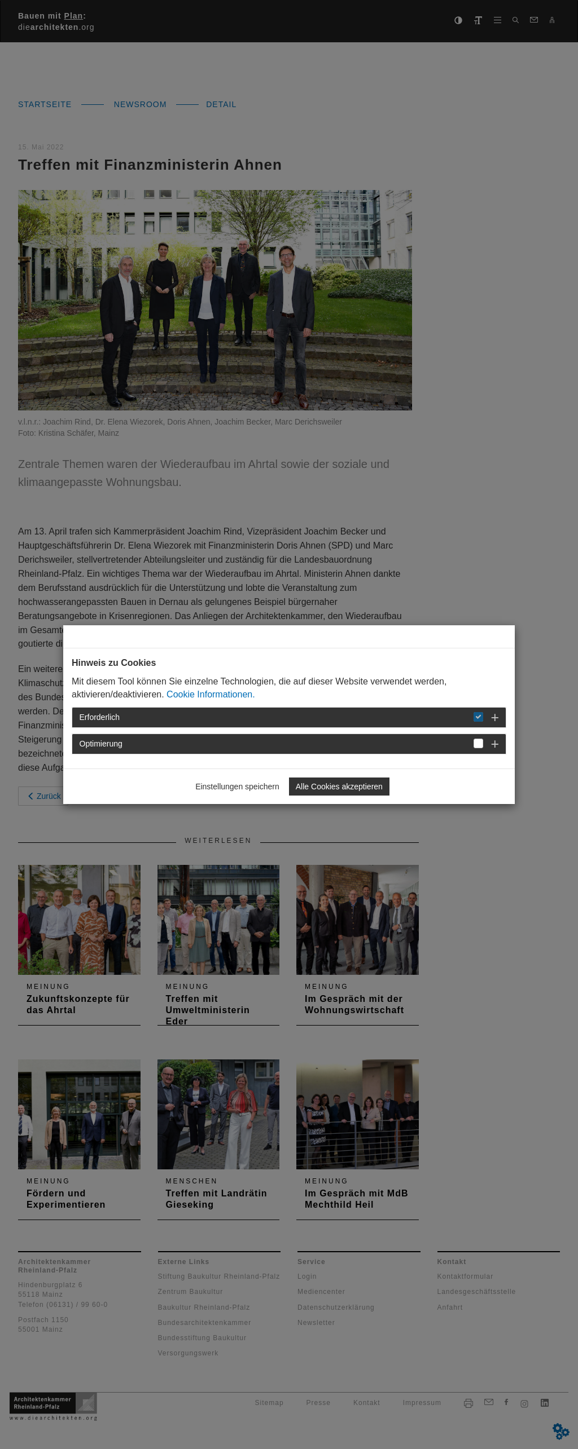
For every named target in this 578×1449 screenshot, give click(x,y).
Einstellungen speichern (237, 786)
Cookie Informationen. (211, 694)
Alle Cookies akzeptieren (339, 786)
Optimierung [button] (101, 743)
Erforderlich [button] (100, 717)
